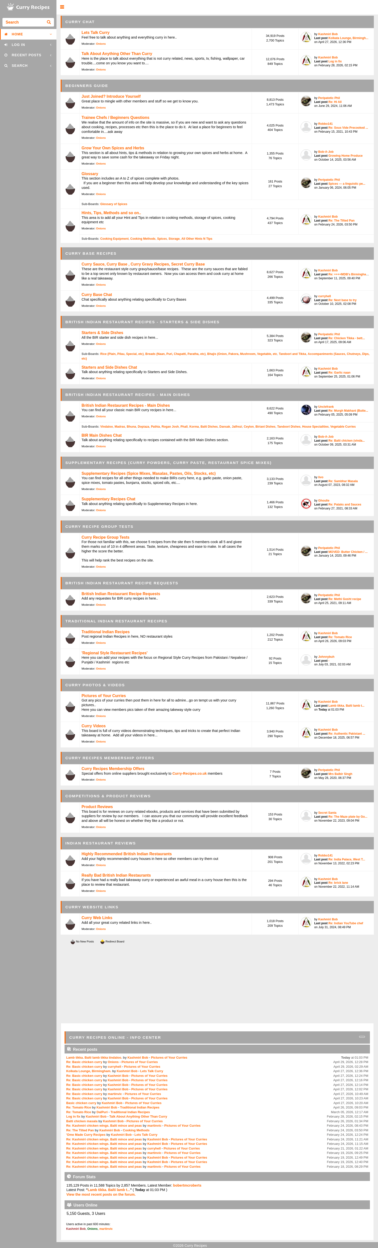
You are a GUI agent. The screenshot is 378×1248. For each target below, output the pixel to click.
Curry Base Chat (96, 295)
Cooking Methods (143, 238)
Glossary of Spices (113, 204)
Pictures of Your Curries (103, 696)
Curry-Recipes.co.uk (189, 773)
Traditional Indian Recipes (105, 632)
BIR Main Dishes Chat (101, 435)
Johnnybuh (326, 657)
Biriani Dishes (266, 426)
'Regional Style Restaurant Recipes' (114, 653)
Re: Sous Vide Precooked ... (348, 127)
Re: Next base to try (342, 300)
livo (320, 477)
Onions (101, 43)
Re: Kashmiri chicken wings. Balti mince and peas (104, 1125)
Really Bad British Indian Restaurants (116, 875)
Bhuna (131, 426)
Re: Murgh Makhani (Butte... (348, 410)
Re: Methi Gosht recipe (344, 599)
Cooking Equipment (114, 238)
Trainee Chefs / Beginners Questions (115, 117)
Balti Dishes (209, 426)
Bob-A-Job (326, 152)
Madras (120, 426)
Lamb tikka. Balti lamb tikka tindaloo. (94, 1057)
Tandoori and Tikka (292, 354)
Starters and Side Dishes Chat (109, 367)
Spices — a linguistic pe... (346, 183)
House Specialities (315, 426)
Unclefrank (326, 406)
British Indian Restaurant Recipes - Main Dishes (125, 405)
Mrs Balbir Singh (340, 774)
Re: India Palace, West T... (346, 859)
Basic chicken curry (81, 1103)
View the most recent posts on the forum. (100, 1194)
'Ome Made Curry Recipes (86, 1134)
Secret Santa (327, 812)
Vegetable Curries (343, 426)
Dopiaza (143, 426)
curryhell (324, 296)
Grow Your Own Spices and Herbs (112, 148)
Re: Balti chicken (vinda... (346, 440)
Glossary (89, 174)
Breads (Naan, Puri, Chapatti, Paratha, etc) (175, 354)
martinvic (115, 1094)
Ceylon (249, 426)
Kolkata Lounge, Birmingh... (348, 38)
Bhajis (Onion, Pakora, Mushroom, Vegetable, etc (242, 354)
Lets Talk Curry (95, 32)
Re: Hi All (335, 102)
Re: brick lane (338, 882)
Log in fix (335, 61)
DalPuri (102, 1112)
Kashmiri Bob (328, 34)
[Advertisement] (217, 984)
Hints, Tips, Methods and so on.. (111, 213)
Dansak (224, 426)
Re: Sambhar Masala (343, 481)
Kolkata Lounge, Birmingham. (88, 1071)
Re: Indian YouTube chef (345, 923)
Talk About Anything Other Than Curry (116, 54)
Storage (174, 238)
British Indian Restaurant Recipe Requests (120, 594)
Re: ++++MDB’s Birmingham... (349, 274)
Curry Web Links (96, 918)
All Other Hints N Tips (196, 238)
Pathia (155, 426)
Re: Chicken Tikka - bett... (346, 338)
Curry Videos (93, 726)
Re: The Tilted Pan (341, 220)
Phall (184, 426)
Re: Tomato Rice (340, 637)
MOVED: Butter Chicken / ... (348, 552)
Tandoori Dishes (288, 426)
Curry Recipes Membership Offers (112, 769)
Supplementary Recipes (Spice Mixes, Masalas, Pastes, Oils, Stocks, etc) (148, 473)
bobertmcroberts (187, 1185)
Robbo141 (325, 124)
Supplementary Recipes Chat (108, 499)
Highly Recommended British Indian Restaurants (126, 854)
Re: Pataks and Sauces (344, 504)
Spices (162, 238)
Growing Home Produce (345, 155)
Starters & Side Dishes (102, 333)
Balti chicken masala (81, 1121)
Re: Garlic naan (339, 372)
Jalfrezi (237, 426)
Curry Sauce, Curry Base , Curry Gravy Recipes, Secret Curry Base (143, 264)
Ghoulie (323, 500)
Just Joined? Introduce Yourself (110, 96)
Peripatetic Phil (329, 98)
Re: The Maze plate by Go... (347, 816)
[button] (62, 7)
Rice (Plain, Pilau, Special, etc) (122, 354)
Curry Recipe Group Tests (105, 537)
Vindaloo (106, 426)
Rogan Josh (170, 426)
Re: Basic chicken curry (84, 1062)
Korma (194, 426)
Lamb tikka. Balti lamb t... (346, 705)
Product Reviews (97, 807)
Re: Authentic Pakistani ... (346, 733)
